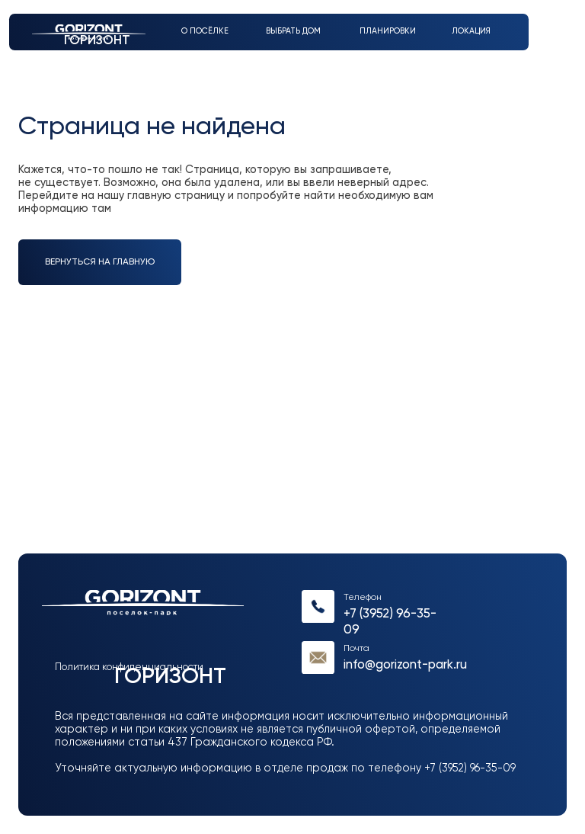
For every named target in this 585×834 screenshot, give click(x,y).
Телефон (363, 597)
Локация (471, 31)
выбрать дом (293, 31)
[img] (318, 606)
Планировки (388, 31)
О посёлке (205, 31)
